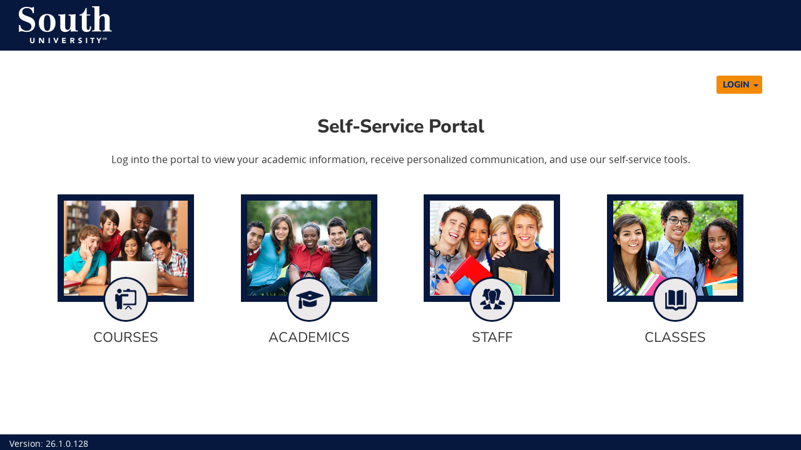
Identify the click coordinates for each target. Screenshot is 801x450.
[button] (739, 85)
